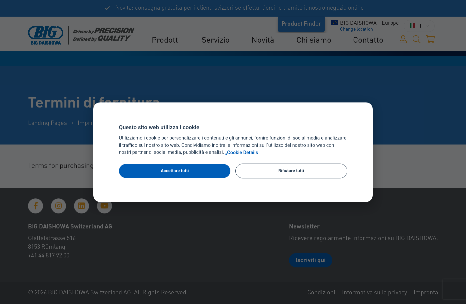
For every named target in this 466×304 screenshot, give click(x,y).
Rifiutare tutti (291, 170)
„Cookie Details (241, 152)
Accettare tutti (175, 170)
